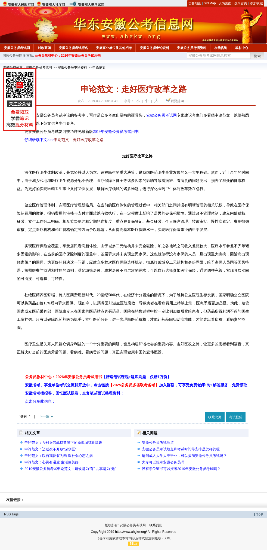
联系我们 (155, 525)
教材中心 (241, 48)
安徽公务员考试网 (17, 48)
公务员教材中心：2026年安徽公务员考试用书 (68, 55)
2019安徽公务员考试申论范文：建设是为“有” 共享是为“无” (70, 469)
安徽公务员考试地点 (158, 443)
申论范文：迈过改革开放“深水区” (50, 449)
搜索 (257, 56)
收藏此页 (214, 417)
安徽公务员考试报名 (73, 48)
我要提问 (177, 101)
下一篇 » (45, 416)
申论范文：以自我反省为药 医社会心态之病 (58, 456)
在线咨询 (220, 48)
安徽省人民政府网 (21, 5)
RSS (7, 514)
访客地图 (194, 3)
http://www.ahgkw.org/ (131, 532)
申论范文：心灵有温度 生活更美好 (51, 462)
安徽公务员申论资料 (154, 48)
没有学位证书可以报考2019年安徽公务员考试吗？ (181, 469)
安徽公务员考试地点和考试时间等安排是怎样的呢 (181, 449)
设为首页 (240, 3)
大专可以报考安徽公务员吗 (163, 462)
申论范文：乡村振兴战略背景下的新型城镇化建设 (63, 443)
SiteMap (210, 3)
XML (167, 538)
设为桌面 (224, 3)
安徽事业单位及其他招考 (114, 48)
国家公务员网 (12, 55)
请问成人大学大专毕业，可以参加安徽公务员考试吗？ (184, 456)
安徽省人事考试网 (91, 5)
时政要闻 (44, 48)
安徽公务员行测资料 (191, 48)
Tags (15, 514)
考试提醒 (235, 417)
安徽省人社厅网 (53, 5)
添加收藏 (256, 3)
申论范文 (98, 67)
